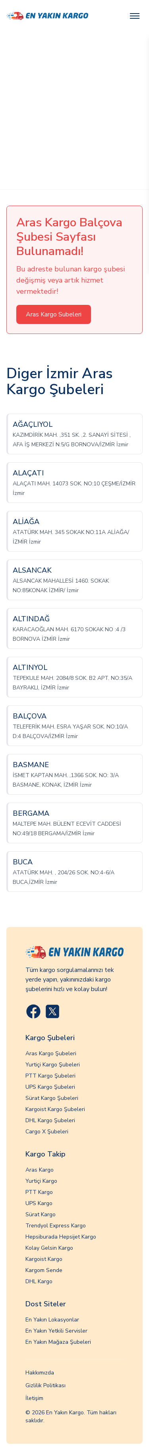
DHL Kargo (38, 1281)
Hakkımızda (39, 1372)
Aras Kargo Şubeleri (50, 1053)
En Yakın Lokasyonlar (52, 1319)
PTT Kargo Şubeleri (50, 1076)
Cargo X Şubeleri (46, 1131)
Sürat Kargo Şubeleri (51, 1098)
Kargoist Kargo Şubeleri (55, 1109)
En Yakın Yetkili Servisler (56, 1331)
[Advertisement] (74, 110)
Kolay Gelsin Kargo (49, 1248)
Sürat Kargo (40, 1214)
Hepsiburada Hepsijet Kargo (60, 1237)
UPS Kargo (38, 1203)
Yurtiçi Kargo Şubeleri (52, 1064)
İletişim (34, 1398)
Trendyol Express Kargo (55, 1225)
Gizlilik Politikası (45, 1385)
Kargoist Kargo (43, 1259)
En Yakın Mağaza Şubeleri (58, 1342)
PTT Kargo (39, 1192)
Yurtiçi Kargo (41, 1181)
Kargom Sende (43, 1270)
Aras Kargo (39, 1170)
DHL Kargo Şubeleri (50, 1120)
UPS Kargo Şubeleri (50, 1087)
